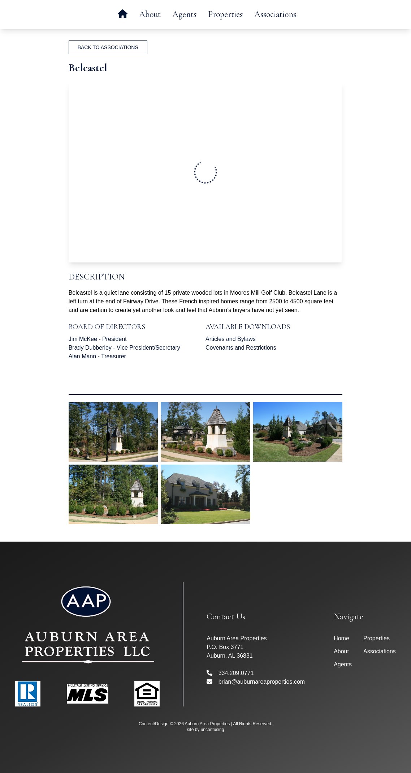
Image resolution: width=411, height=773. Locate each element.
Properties (225, 14)
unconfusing (212, 729)
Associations (275, 14)
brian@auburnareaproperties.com (256, 682)
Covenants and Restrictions (241, 348)
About (150, 14)
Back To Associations (108, 47)
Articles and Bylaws (231, 339)
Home (341, 638)
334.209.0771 (230, 673)
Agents (184, 14)
